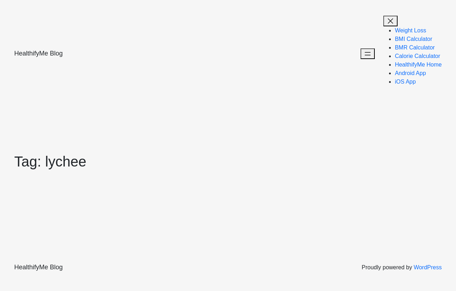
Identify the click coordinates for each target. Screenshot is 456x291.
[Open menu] (368, 53)
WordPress (428, 267)
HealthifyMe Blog (38, 53)
